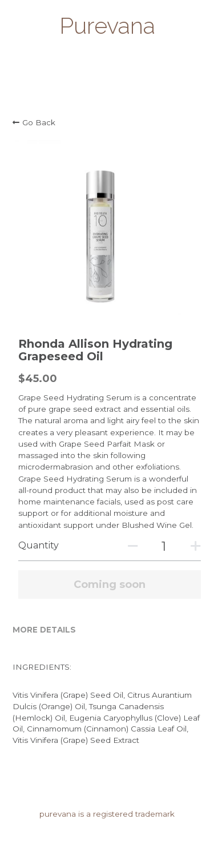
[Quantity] (164, 546)
